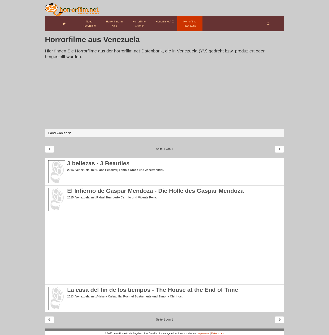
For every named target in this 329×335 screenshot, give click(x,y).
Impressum (203, 333)
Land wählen (60, 133)
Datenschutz (217, 333)
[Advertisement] (164, 95)
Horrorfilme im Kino (114, 23)
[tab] (164, 133)
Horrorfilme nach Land (189, 23)
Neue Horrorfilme (89, 23)
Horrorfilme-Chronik (139, 23)
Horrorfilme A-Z (165, 21)
